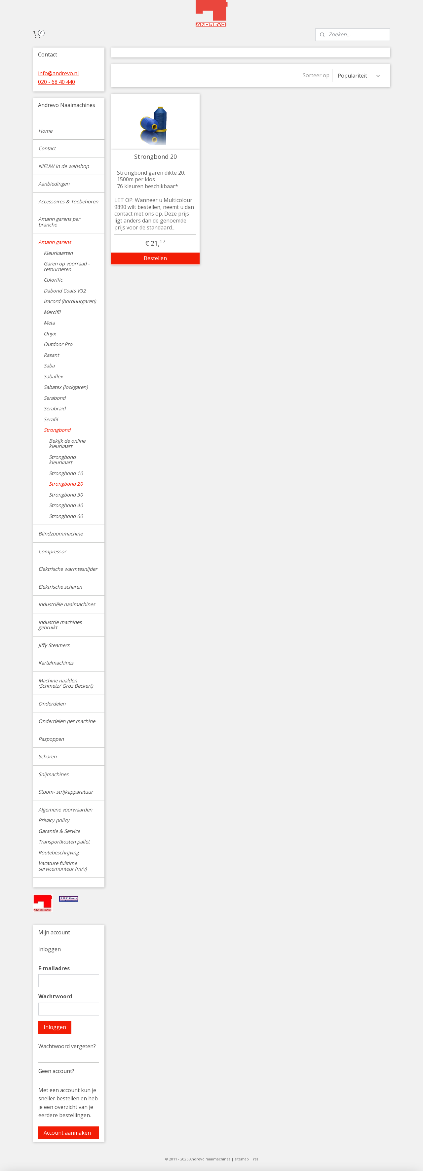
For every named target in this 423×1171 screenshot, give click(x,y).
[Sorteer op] (358, 75)
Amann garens (54, 242)
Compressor (52, 551)
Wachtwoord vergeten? (67, 1046)
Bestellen (155, 258)
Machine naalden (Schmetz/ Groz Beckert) (65, 683)
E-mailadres (54, 968)
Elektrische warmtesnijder (67, 569)
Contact (47, 148)
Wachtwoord (55, 996)
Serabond (54, 398)
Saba (49, 365)
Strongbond (57, 430)
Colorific (53, 279)
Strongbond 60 (66, 516)
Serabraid (54, 408)
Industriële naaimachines (66, 604)
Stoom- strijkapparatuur (65, 791)
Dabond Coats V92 (65, 290)
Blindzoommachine (60, 533)
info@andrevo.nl (58, 73)
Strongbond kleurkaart (62, 460)
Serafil (51, 419)
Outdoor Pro (58, 344)
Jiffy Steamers (53, 645)
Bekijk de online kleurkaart (67, 443)
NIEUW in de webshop (63, 166)
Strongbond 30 (66, 494)
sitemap (242, 1158)
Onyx (50, 333)
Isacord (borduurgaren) (70, 301)
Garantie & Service (59, 831)
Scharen (47, 756)
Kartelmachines (55, 662)
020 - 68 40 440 (56, 82)
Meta (49, 322)
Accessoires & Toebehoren (68, 201)
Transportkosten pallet (64, 841)
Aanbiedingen (53, 183)
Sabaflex (53, 376)
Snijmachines (53, 774)
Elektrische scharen (60, 586)
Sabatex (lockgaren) (66, 387)
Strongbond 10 (66, 473)
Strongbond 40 (66, 505)
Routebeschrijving (58, 852)
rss (255, 1158)
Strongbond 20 (155, 156)
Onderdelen (51, 703)
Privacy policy (53, 820)
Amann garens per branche (59, 222)
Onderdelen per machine (66, 721)
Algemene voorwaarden (65, 809)
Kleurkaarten (58, 253)
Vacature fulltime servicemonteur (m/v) (62, 866)
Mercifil (52, 312)
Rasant (51, 355)
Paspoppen (51, 739)
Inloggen (55, 1027)
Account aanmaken (67, 1132)
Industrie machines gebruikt (60, 625)
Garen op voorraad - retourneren (67, 266)
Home (45, 130)
